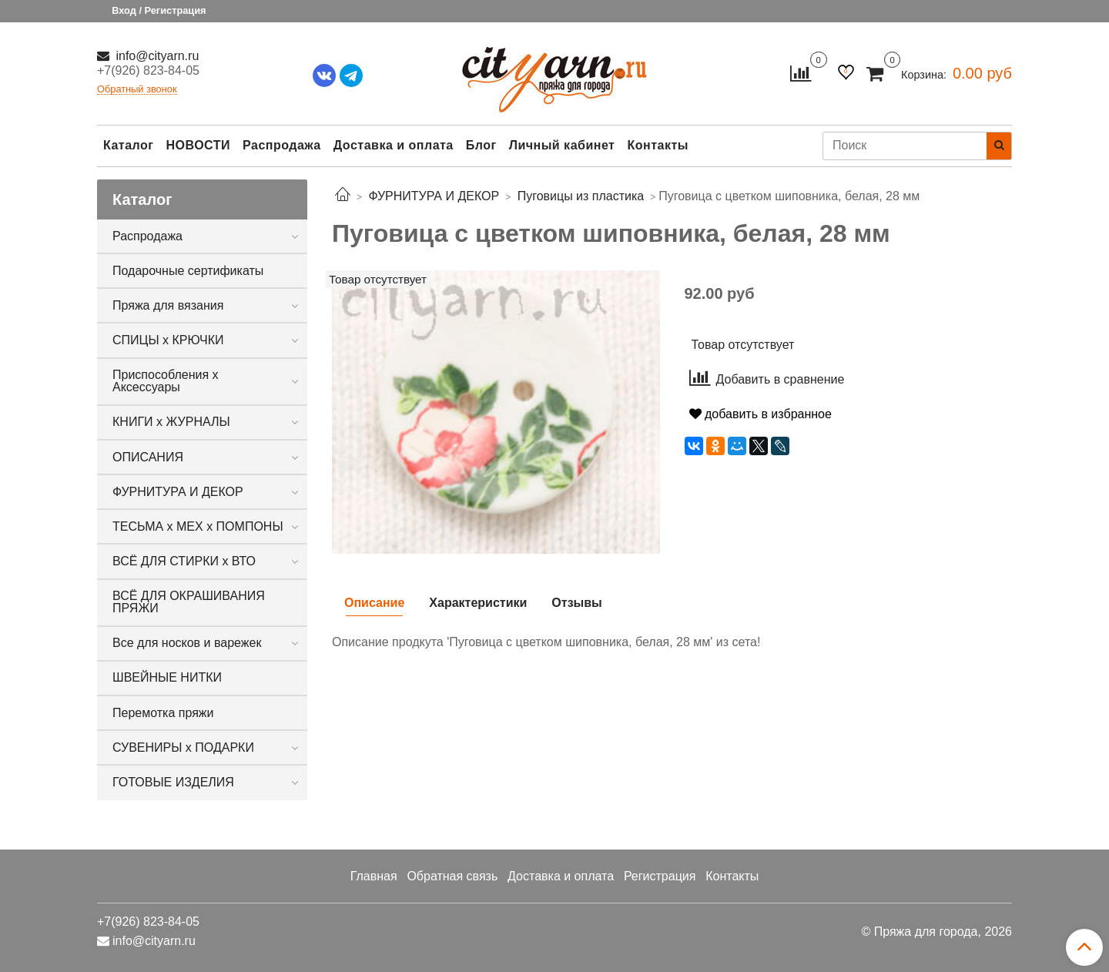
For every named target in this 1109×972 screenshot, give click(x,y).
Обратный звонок (137, 90)
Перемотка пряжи (162, 712)
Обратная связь (452, 876)
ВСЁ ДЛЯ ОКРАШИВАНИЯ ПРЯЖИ (188, 602)
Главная (373, 876)
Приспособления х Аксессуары (165, 381)
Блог (481, 145)
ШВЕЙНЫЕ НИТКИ (167, 677)
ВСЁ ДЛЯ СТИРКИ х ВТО (184, 561)
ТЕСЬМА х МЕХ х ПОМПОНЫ (197, 526)
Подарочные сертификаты (187, 270)
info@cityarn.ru (155, 55)
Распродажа (282, 145)
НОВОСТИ (198, 145)
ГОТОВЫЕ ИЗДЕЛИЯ (173, 782)
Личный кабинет (562, 145)
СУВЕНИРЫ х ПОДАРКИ (183, 747)
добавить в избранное (760, 414)
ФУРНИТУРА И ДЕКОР (177, 491)
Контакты (657, 145)
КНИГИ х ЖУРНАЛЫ (171, 421)
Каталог (128, 145)
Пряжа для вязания (167, 305)
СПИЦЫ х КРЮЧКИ (168, 340)
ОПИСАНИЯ (147, 457)
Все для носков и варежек (186, 642)
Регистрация (660, 876)
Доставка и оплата (393, 145)
